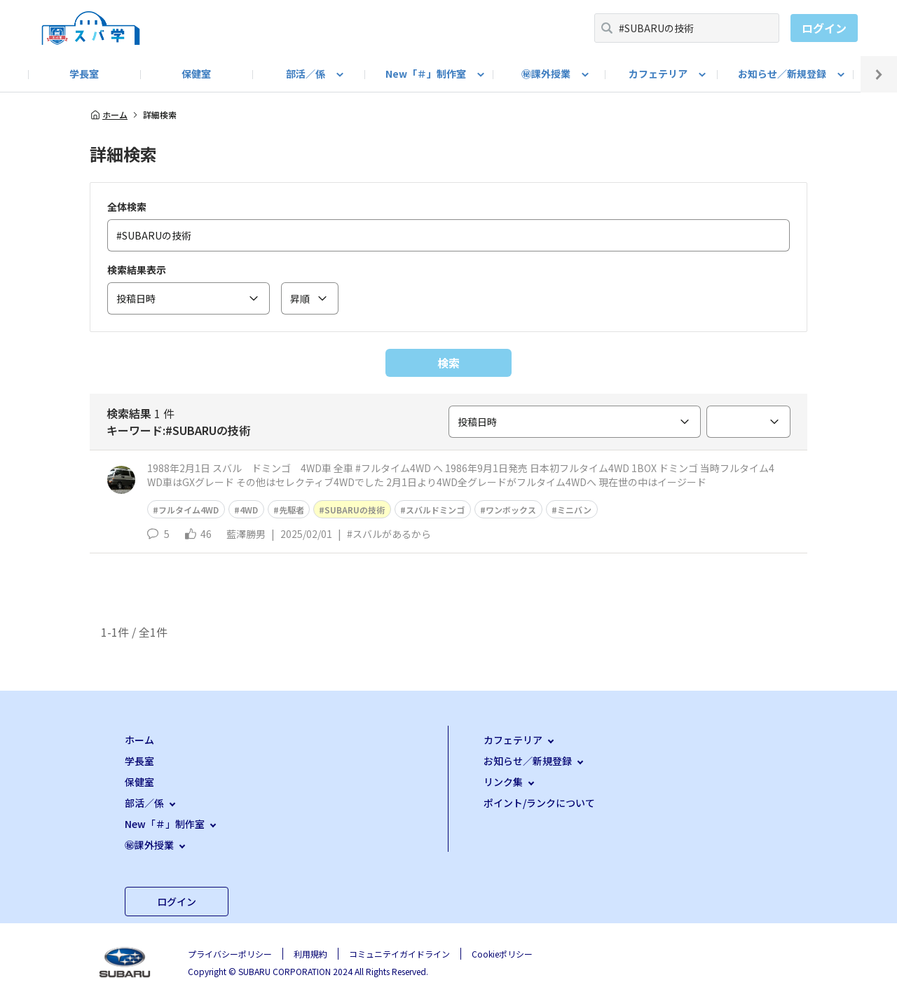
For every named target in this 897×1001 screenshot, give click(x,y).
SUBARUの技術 (354, 510)
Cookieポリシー (502, 954)
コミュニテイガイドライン (399, 954)
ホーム (109, 114)
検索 (448, 362)
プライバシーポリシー (230, 954)
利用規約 (310, 954)
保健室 (196, 74)
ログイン (824, 28)
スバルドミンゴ (435, 510)
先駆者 (291, 510)
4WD (249, 510)
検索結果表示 (136, 270)
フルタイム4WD (188, 510)
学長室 (84, 74)
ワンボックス (511, 510)
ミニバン (574, 510)
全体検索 (126, 207)
